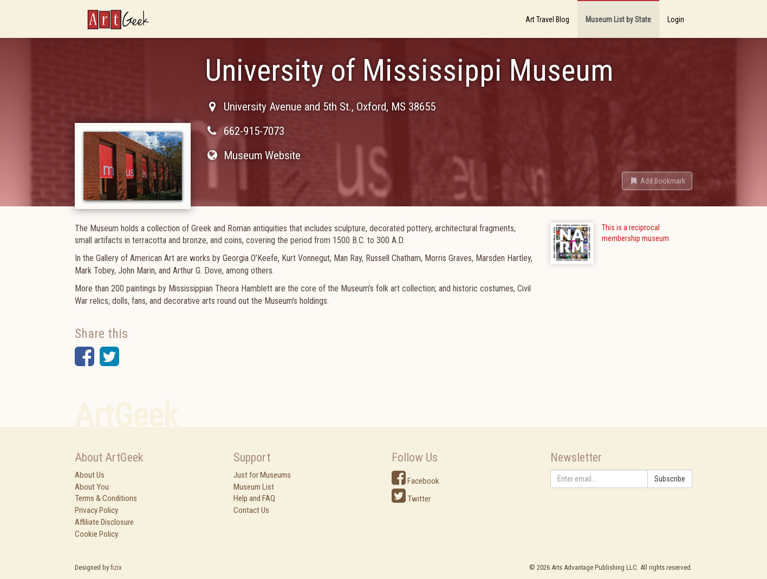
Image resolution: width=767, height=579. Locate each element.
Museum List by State (618, 19)
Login (675, 19)
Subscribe (669, 478)
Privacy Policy (96, 510)
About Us (90, 475)
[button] (657, 181)
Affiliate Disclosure (104, 522)
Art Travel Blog (547, 19)
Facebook (415, 481)
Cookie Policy (96, 534)
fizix (116, 567)
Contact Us (251, 510)
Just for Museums (262, 475)
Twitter (411, 499)
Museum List (253, 487)
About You (92, 487)
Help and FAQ (254, 498)
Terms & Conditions (106, 498)
